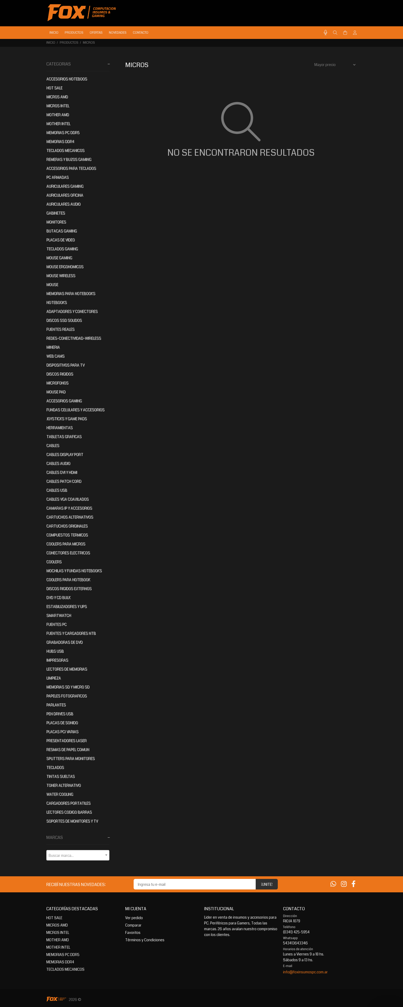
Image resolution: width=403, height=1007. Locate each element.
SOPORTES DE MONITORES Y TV (72, 821)
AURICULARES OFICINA (64, 195)
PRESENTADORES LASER (66, 740)
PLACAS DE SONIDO (62, 722)
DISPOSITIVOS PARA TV (65, 365)
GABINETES (55, 213)
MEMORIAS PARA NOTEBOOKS (70, 293)
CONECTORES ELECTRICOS (68, 552)
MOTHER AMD (57, 114)
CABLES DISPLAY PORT (64, 454)
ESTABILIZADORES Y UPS (66, 606)
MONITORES (56, 222)
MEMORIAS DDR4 (60, 141)
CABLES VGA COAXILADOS (67, 499)
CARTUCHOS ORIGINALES (67, 526)
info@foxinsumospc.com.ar (305, 972)
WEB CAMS (55, 356)
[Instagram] (344, 884)
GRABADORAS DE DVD (64, 642)
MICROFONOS (57, 383)
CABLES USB (56, 490)
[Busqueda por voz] (325, 33)
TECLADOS (55, 767)
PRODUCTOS (69, 43)
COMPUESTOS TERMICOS (67, 535)
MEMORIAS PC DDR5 (62, 132)
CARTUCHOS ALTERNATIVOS (69, 517)
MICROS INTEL (57, 105)
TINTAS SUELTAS (60, 776)
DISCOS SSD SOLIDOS (64, 320)
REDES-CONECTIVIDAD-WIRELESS (73, 338)
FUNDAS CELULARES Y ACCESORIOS (75, 409)
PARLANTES (56, 704)
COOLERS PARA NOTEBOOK (68, 579)
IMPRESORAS (57, 660)
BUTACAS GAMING (61, 231)
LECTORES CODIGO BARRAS (69, 812)
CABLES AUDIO (58, 463)
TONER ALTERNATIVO (63, 785)
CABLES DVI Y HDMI (61, 472)
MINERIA (53, 347)
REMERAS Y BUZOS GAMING (68, 159)
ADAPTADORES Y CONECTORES (72, 311)
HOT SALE (54, 87)
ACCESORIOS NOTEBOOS (66, 79)
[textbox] (78, 855)
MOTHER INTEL (58, 123)
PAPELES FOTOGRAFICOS (66, 696)
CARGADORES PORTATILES (68, 803)
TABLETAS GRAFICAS (64, 436)
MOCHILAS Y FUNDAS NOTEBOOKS (74, 570)
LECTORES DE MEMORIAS (66, 669)
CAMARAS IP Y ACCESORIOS (69, 508)
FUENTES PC (56, 624)
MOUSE (52, 284)
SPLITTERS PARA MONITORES (70, 758)
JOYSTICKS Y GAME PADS (66, 418)
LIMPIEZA (53, 678)
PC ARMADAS (57, 177)
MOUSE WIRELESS (60, 275)
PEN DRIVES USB (59, 713)
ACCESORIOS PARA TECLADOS (71, 168)
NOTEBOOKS (56, 302)
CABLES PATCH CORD (63, 481)
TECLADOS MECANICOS (65, 150)
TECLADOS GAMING (62, 248)
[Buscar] (335, 33)
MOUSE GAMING (59, 257)
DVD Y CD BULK (58, 597)
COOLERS (54, 561)
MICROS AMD (57, 96)
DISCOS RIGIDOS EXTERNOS (69, 588)
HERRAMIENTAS (59, 427)
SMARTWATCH (58, 615)
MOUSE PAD (56, 391)
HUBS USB (55, 651)
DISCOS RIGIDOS (59, 374)
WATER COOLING (59, 794)
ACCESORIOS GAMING (64, 400)
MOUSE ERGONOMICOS (64, 266)
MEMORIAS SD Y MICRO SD (67, 687)
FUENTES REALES (60, 329)
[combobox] (77, 855)
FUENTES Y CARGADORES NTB (71, 633)
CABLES (52, 445)
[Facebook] (353, 884)
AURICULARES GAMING (64, 186)
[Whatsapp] (333, 884)
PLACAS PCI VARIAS (62, 731)
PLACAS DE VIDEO (60, 239)
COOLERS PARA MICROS (65, 543)
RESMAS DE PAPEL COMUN (67, 749)
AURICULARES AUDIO (63, 204)
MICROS (89, 43)
